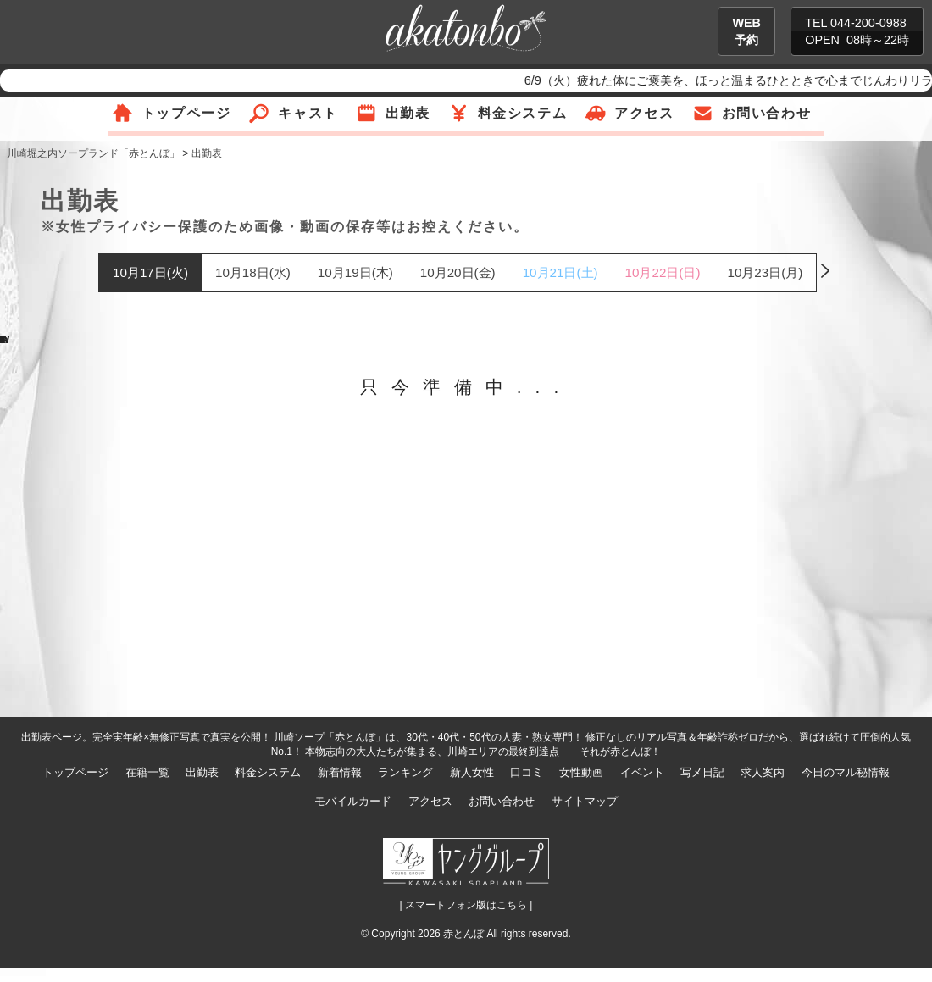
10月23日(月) (764, 272)
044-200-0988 (868, 23)
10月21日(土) (560, 272)
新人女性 (472, 772)
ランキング (405, 772)
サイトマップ (585, 801)
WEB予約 (746, 31)
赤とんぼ (463, 934)
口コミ (526, 772)
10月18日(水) (253, 272)
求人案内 (763, 772)
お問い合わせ (767, 113)
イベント (642, 772)
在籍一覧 (147, 772)
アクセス (644, 113)
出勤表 (408, 113)
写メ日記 (702, 772)
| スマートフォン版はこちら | (466, 905)
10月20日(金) (458, 272)
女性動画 (581, 772)
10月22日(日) (663, 272)
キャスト (307, 113)
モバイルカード (352, 801)
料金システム (523, 113)
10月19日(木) (355, 272)
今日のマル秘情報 (846, 772)
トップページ (186, 113)
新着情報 (340, 772)
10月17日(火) (150, 272)
